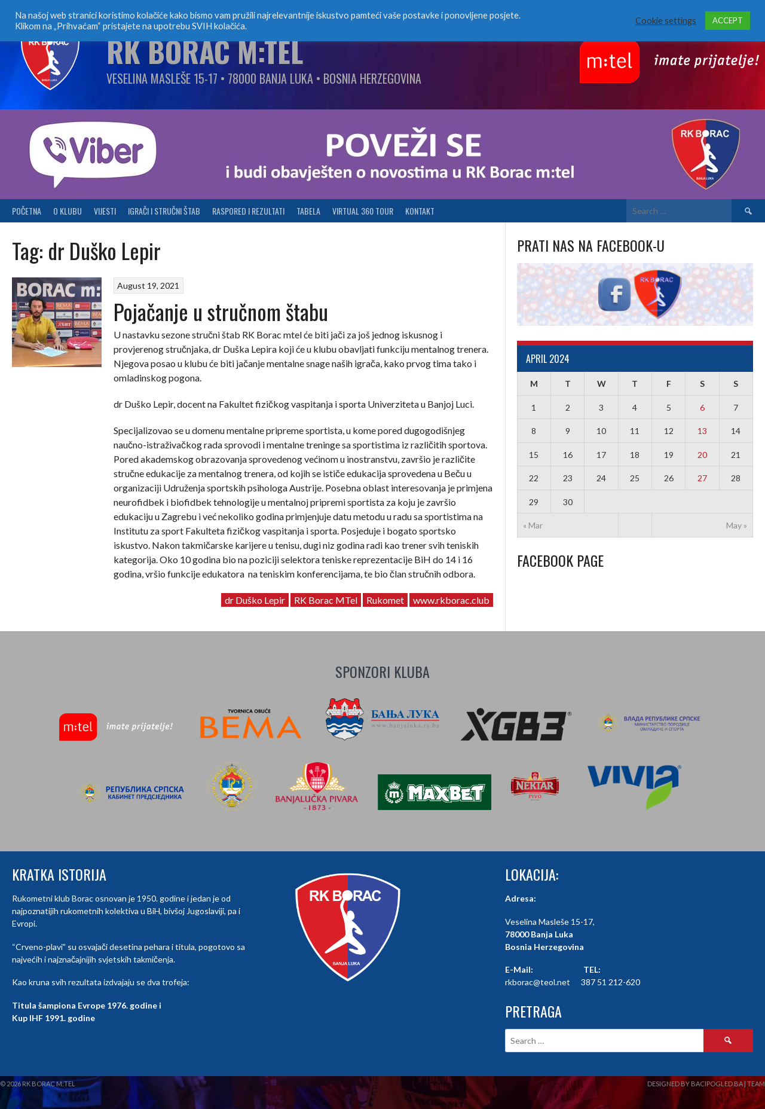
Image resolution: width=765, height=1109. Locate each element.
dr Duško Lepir (255, 600)
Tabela (308, 210)
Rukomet (385, 600)
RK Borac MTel (325, 600)
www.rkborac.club (451, 600)
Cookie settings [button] (665, 21)
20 (702, 455)
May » (736, 525)
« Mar (533, 525)
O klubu (67, 210)
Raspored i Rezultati (248, 210)
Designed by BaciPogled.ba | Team (706, 1083)
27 (702, 478)
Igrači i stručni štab (164, 210)
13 (702, 431)
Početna (26, 210)
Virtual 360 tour (362, 210)
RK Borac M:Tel (204, 51)
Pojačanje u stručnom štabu (221, 311)
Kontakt (419, 210)
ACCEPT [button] (727, 20)
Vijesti (105, 210)
